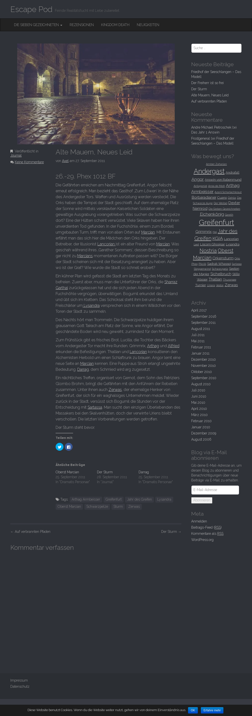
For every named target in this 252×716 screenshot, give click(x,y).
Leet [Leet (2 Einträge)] (196, 244)
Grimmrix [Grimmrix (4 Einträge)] (203, 231)
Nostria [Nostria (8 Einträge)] (208, 250)
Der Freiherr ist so (207, 83)
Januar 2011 (200, 353)
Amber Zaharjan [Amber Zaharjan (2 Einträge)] (216, 164)
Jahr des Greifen (139, 499)
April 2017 (198, 310)
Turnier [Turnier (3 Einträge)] (200, 285)
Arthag (153, 345)
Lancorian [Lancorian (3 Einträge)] (231, 239)
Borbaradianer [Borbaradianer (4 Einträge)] (204, 197)
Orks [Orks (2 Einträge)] (237, 258)
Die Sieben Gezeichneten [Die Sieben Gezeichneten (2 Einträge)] (224, 208)
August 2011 (200, 329)
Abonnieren (201, 500)
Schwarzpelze (97, 506)
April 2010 (199, 409)
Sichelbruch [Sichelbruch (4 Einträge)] (220, 273)
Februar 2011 (201, 347)
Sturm (118, 506)
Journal (16, 155)
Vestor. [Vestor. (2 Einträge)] (220, 285)
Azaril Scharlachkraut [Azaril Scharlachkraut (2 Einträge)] (228, 192)
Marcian (148, 232)
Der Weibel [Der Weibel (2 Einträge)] (220, 203)
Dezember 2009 (203, 433)
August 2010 (201, 384)
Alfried (173, 345)
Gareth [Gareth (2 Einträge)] (229, 214)
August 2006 (201, 439)
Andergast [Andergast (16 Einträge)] (209, 171)
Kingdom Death (115, 25)
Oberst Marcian (67, 472)
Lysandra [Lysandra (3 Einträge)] (232, 244)
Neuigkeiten (148, 25)
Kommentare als (207, 534)
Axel (65, 161)
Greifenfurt (114, 499)
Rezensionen (82, 25)
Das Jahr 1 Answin (205, 132)
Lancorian (106, 244)
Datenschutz (20, 686)
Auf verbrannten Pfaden (30, 532)
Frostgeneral (200, 138)
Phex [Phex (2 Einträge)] (194, 263)
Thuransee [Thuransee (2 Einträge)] (229, 279)
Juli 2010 (198, 390)
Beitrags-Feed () (206, 527)
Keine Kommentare (29, 162)
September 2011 (203, 323)
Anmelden (199, 521)
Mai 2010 (198, 402)
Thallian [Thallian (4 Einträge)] (215, 279)
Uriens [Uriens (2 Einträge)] (211, 285)
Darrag (83, 369)
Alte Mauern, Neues (210, 95)
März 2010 (199, 415)
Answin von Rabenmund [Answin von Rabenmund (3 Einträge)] (223, 179)
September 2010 (203, 378)
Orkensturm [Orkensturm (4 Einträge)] (223, 258)
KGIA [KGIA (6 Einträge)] (217, 238)
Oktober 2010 (201, 372)
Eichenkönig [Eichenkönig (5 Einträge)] (212, 214)
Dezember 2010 (203, 359)
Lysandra (91, 305)
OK (193, 710)
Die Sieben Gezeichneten (38, 25)
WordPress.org (202, 540)
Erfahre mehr (212, 710)
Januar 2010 (200, 427)
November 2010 (203, 366)
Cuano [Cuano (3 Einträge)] (222, 197)
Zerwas (115, 389)
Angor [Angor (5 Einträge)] (197, 179)
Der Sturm (105, 472)
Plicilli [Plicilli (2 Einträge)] (202, 263)
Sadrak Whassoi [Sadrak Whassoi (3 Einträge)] (219, 264)
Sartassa (95, 407)
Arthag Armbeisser (86, 499)
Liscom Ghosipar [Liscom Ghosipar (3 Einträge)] (212, 244)
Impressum (19, 680)
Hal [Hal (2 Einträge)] (215, 231)
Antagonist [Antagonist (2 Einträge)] (200, 185)
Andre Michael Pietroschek (211, 127)
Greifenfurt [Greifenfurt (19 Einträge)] (216, 222)
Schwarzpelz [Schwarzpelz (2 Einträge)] (220, 268)
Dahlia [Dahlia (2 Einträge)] (232, 197)
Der (171, 532)
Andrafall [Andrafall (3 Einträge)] (232, 172)
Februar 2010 (201, 421)
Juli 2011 (198, 335)
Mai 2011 (198, 341)
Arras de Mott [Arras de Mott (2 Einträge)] (216, 185)
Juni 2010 (198, 396)
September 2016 (203, 316)
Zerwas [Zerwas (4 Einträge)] (231, 285)
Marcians (85, 256)
